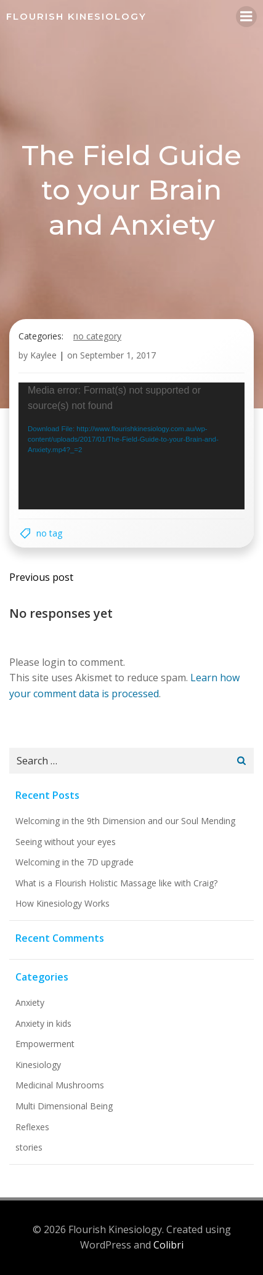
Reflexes (32, 1127)
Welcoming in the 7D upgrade (74, 862)
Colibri (168, 1245)
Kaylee (43, 355)
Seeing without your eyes (65, 842)
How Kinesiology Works (62, 903)
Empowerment (45, 1044)
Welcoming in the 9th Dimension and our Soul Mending (125, 821)
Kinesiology (38, 1065)
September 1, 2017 (118, 355)
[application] (131, 445)
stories (28, 1147)
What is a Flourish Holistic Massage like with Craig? (116, 883)
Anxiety (29, 1002)
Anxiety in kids (43, 1023)
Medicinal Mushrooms (59, 1085)
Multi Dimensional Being (64, 1106)
